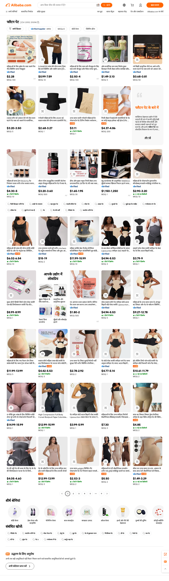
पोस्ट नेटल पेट (46, 533)
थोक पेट (85, 204)
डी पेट (121, 533)
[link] (165, 554)
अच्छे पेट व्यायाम (35, 204)
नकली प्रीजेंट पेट (69, 204)
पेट (42, 210)
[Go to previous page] (62, 493)
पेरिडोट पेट (70, 210)
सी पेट (10, 539)
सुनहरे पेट (113, 204)
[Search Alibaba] (67, 5)
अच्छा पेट (99, 204)
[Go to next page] (107, 493)
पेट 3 (36, 539)
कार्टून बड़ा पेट (67, 539)
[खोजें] (106, 5)
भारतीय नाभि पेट (86, 210)
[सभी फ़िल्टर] (15, 28)
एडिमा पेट (11, 210)
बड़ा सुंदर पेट (53, 204)
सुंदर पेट (23, 539)
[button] (98, 5)
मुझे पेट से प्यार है (28, 210)
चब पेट (146, 533)
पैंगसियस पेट (107, 533)
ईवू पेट (60, 533)
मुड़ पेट (73, 533)
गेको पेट (133, 533)
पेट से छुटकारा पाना (89, 533)
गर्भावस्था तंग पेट (149, 204)
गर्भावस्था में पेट (50, 539)
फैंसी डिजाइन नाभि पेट (15, 204)
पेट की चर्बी (55, 210)
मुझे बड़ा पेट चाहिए (130, 204)
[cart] (133, 5)
